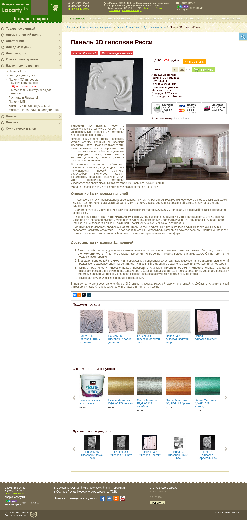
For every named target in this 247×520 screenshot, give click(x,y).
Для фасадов (16, 53)
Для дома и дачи (18, 47)
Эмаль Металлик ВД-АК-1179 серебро (148, 403)
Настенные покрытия (22, 65)
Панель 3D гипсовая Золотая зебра (177, 339)
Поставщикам (149, 18)
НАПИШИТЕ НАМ (132, 8)
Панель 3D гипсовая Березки (150, 453)
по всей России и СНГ (167, 109)
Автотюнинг (15, 41)
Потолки (12, 122)
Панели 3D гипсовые (23, 79)
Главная (77, 18)
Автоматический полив (24, 34)
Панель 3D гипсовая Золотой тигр (148, 339)
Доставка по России (152, 8)
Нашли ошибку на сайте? (226, 513)
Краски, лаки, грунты (22, 59)
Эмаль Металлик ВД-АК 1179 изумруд (205, 403)
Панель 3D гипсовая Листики (206, 338)
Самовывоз (114, 10)
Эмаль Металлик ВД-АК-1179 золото (120, 402)
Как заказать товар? (132, 10)
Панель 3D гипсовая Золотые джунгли (119, 339)
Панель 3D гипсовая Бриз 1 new (178, 455)
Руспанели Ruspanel (23, 97)
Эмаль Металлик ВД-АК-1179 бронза (178, 402)
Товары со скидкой (20, 28)
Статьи (96, 18)
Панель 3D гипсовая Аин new (121, 453)
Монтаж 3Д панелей (84, 53)
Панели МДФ (18, 101)
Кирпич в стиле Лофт (24, 82)
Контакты (231, 18)
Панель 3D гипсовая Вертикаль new (207, 455)
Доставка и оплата (184, 18)
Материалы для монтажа (117, 53)
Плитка (11, 116)
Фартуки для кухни (22, 75)
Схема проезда (114, 8)
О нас (211, 18)
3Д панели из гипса (23, 86)
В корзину (203, 70)
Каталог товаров (31, 18)
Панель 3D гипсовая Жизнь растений (89, 339)
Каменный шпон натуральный (30, 106)
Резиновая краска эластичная (90, 402)
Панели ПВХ (17, 71)
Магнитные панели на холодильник (34, 110)
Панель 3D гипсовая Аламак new (92, 455)
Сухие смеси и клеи (21, 128)
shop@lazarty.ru (188, 3)
